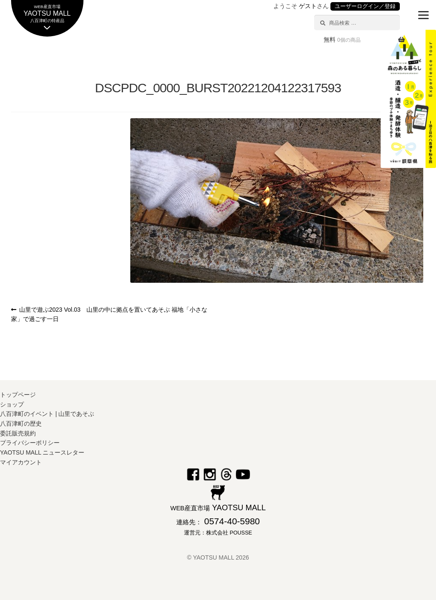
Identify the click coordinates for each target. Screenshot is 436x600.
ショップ (12, 404)
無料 (342, 39)
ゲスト (308, 6)
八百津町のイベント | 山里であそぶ (47, 413)
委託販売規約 (18, 433)
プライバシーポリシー (30, 442)
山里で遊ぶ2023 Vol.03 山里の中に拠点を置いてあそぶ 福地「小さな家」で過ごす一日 (109, 314)
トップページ (18, 394)
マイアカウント (21, 462)
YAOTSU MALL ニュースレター (42, 452)
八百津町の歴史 (21, 423)
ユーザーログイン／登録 (365, 6)
